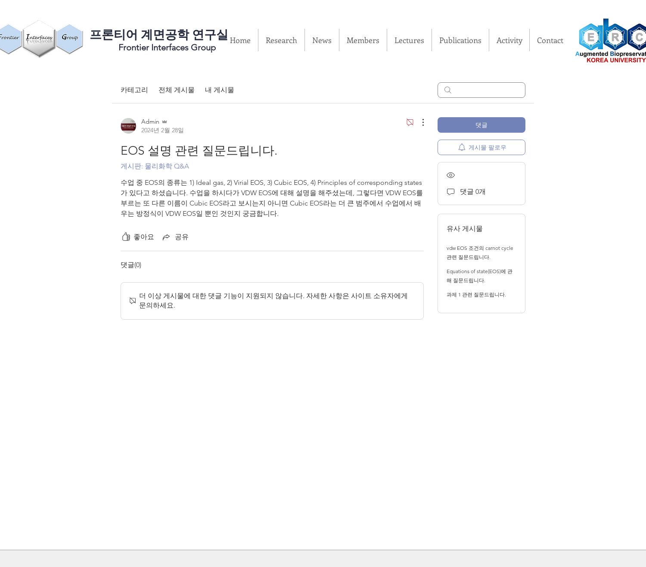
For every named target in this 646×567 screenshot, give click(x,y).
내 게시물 (219, 90)
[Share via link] (175, 237)
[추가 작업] (418, 122)
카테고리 (134, 90)
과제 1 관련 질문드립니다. (476, 294)
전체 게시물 (176, 90)
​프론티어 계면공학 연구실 (159, 35)
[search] (481, 90)
